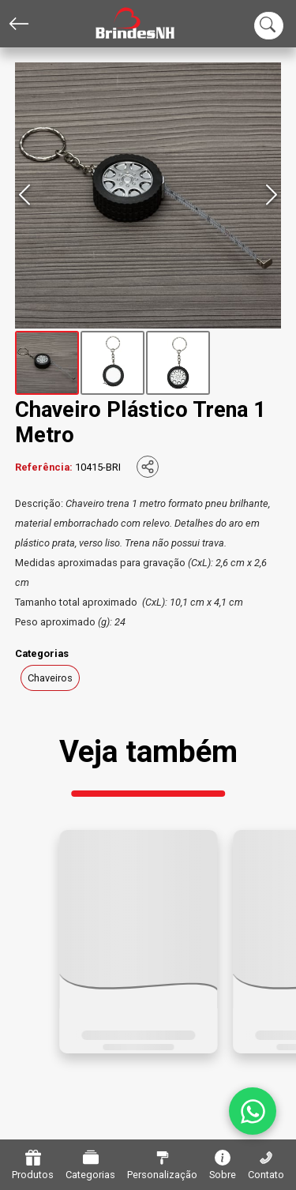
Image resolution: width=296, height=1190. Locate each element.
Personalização (162, 1165)
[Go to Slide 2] (112, 363)
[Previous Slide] (24, 195)
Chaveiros (50, 678)
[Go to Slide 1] (47, 363)
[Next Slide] (271, 195)
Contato (266, 1165)
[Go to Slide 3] (178, 363)
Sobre (222, 1165)
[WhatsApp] (252, 1111)
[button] (148, 195)
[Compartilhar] (148, 467)
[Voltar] (19, 24)
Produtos (33, 1165)
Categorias (90, 1165)
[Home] (123, 24)
